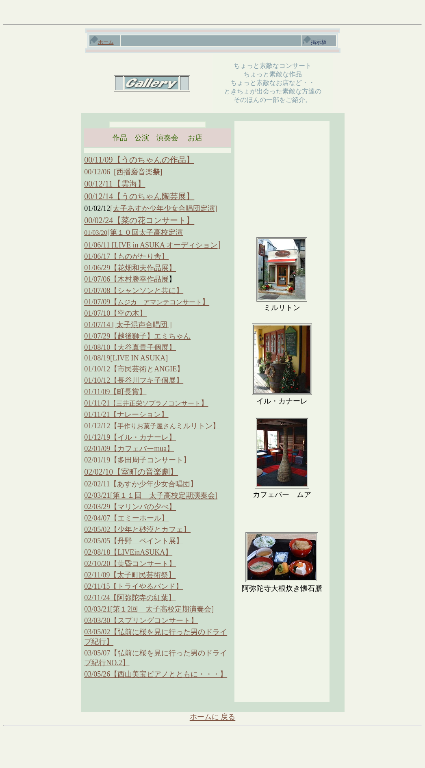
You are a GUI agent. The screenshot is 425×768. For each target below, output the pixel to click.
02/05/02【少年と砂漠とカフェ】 (137, 529)
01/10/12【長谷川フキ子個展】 (133, 380)
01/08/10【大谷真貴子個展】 (130, 347)
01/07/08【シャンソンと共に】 (133, 290)
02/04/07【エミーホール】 (126, 518)
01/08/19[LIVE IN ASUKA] (126, 358)
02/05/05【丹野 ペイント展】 (133, 541)
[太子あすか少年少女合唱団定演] (163, 208)
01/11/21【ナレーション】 (126, 414)
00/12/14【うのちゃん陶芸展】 (139, 196)
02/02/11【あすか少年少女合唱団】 (140, 484)
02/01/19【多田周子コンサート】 (137, 460)
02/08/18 (97, 552)
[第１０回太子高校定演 (133, 232)
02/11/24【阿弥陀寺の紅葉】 (130, 598)
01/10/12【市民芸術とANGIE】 (134, 369)
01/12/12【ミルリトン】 (152, 426)
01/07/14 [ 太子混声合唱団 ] (128, 325)
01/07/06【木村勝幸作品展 (126, 279)
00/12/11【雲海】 (114, 183)
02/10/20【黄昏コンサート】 (130, 564)
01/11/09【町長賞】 (115, 392)
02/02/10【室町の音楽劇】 (131, 471)
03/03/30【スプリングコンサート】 (141, 620)
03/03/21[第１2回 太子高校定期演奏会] (149, 609)
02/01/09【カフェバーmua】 (129, 449)
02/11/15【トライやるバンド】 (133, 586)
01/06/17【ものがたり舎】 (126, 256)
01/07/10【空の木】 (115, 313)
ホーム (102, 42)
